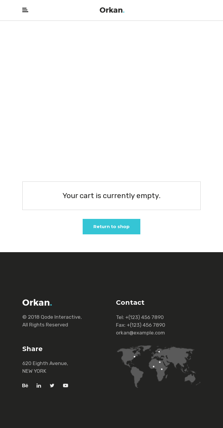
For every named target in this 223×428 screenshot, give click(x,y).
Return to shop (111, 226)
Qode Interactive (61, 317)
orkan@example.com (140, 333)
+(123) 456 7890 (144, 317)
